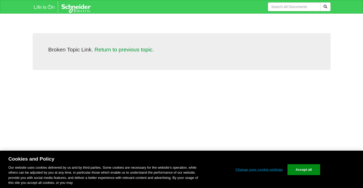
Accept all (304, 170)
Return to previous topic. (124, 49)
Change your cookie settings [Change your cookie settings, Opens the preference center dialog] (259, 170)
